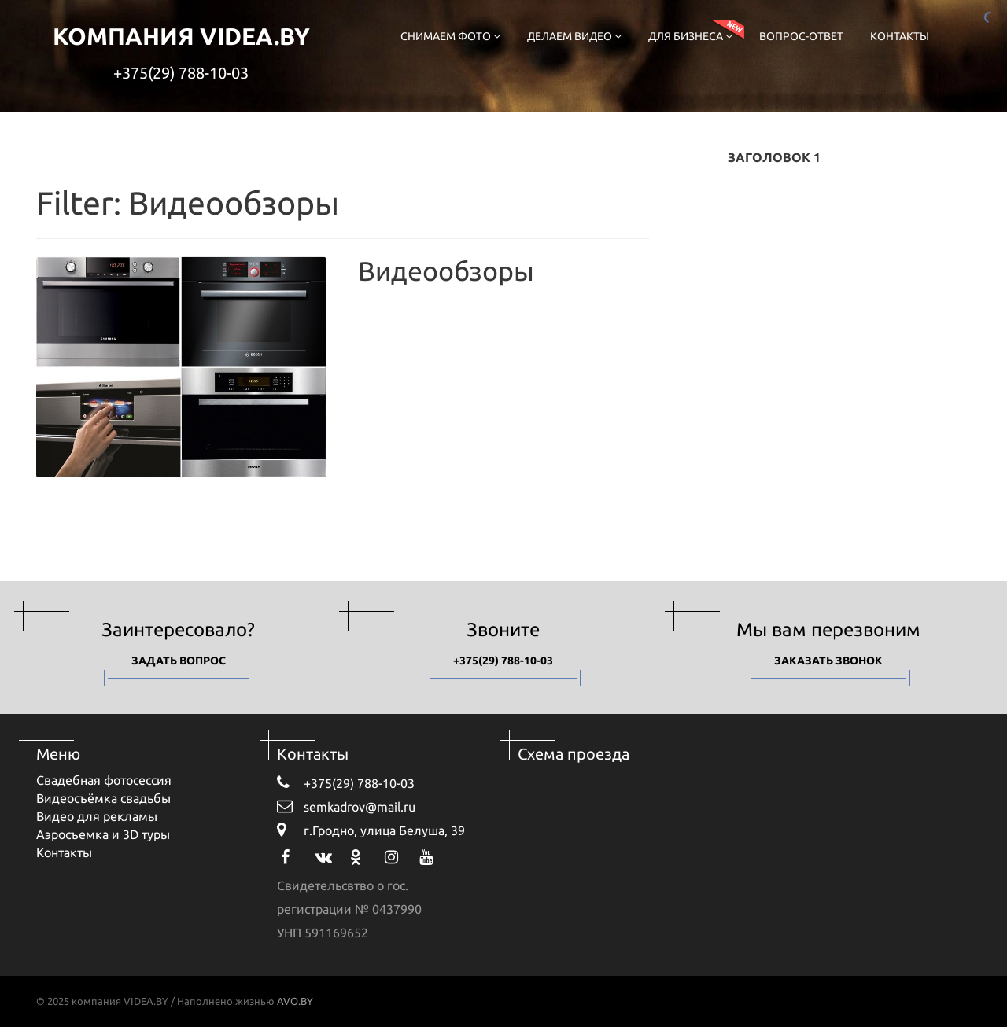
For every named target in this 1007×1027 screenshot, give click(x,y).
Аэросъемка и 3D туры (103, 834)
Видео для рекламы (96, 816)
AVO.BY (295, 1001)
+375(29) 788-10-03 (181, 73)
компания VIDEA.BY (181, 36)
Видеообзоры (446, 270)
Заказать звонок (828, 660)
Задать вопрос (178, 660)
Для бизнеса (690, 36)
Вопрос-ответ (801, 36)
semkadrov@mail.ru (346, 806)
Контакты (899, 36)
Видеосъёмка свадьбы (103, 798)
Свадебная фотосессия (104, 780)
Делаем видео (574, 36)
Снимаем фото (450, 36)
